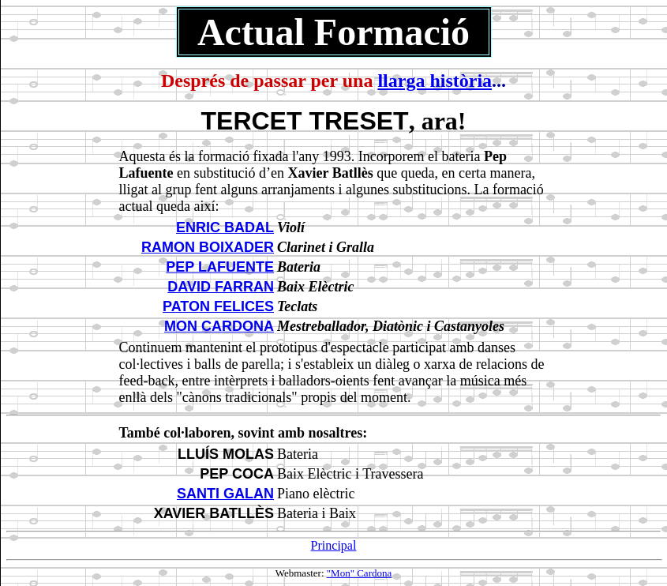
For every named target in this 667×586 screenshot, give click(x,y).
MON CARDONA (219, 326)
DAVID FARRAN (220, 287)
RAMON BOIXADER (207, 247)
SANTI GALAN (225, 493)
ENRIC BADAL (225, 227)
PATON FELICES (218, 306)
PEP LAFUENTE (220, 267)
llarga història (434, 80)
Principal (334, 545)
